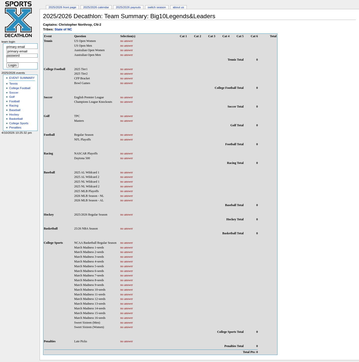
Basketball (16, 118)
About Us (178, 7)
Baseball (14, 110)
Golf (12, 96)
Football (14, 101)
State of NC (63, 29)
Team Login (8, 41)
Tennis (13, 83)
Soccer (13, 92)
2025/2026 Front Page (62, 7)
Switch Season (157, 7)
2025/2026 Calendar (96, 7)
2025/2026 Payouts (128, 7)
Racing (13, 105)
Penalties (15, 127)
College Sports (18, 123)
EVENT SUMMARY (22, 77)
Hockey (14, 114)
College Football (19, 88)
